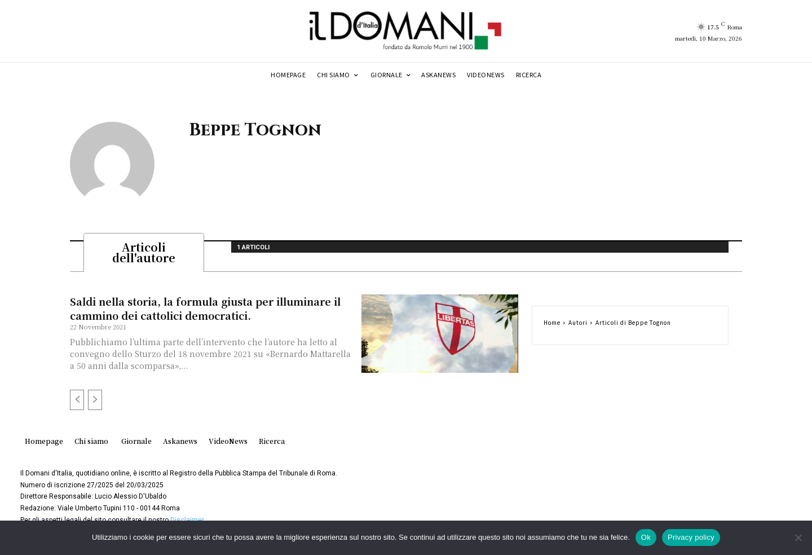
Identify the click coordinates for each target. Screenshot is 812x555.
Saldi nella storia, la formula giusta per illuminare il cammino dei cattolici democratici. (205, 311)
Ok (646, 537)
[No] (798, 537)
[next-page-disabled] (95, 403)
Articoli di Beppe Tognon (633, 325)
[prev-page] (77, 403)
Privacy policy (691, 537)
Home (552, 325)
